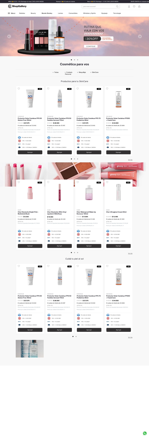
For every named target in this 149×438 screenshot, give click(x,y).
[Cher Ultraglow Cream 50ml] (118, 214)
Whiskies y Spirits (89, 13)
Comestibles (73, 13)
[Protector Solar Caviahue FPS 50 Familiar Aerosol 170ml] (59, 121)
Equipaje (105, 13)
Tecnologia (117, 13)
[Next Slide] (140, 36)
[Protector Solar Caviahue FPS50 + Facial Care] (118, 121)
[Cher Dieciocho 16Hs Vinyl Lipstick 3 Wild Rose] (59, 214)
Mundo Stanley (47, 13)
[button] (71, 59)
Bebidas (22, 13)
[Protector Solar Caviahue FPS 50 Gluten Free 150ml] (30, 121)
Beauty (33, 13)
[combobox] (101, 6)
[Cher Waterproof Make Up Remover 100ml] (89, 214)
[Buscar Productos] (117, 6)
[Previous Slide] (9, 36)
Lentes (60, 13)
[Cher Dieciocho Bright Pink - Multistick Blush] (30, 214)
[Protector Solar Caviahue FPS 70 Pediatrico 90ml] (89, 121)
